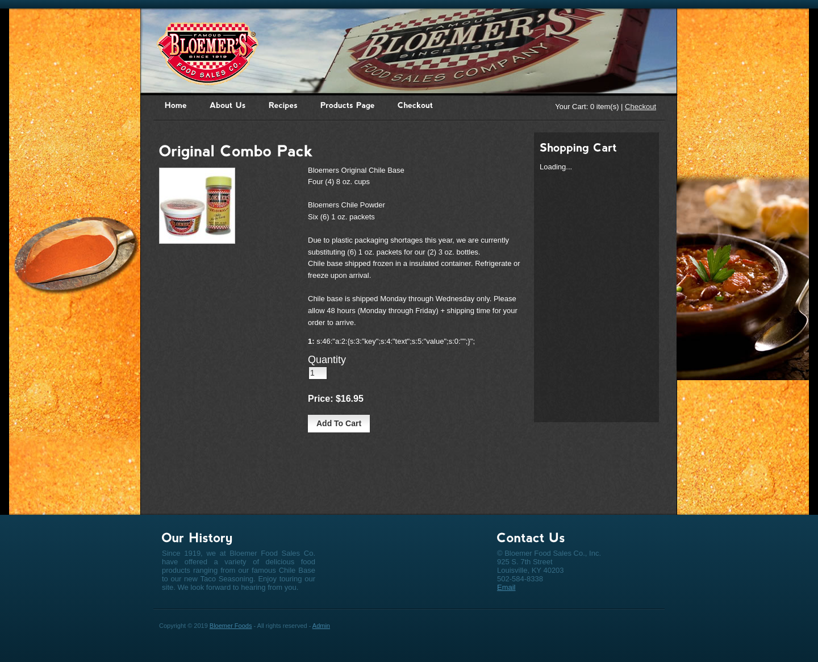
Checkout (640, 106)
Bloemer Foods (231, 625)
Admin (321, 625)
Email (506, 587)
